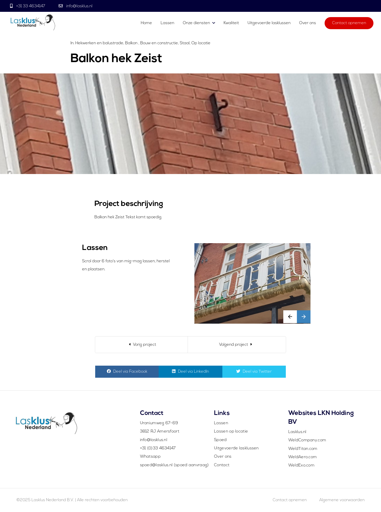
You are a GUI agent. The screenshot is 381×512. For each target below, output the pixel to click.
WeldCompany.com (307, 440)
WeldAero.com (302, 457)
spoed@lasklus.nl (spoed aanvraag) (174, 465)
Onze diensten (196, 23)
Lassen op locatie (231, 432)
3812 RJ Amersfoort (159, 432)
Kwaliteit (231, 23)
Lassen (168, 23)
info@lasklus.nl (78, 6)
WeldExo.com (301, 465)
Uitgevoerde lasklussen (269, 23)
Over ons (307, 23)
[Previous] (141, 344)
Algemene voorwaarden (342, 500)
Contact (221, 465)
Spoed (220, 440)
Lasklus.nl (297, 432)
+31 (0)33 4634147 (158, 448)
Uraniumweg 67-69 (159, 423)
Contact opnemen (349, 23)
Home (146, 23)
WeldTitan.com (303, 449)
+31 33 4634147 (30, 6)
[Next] (237, 344)
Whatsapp (150, 457)
